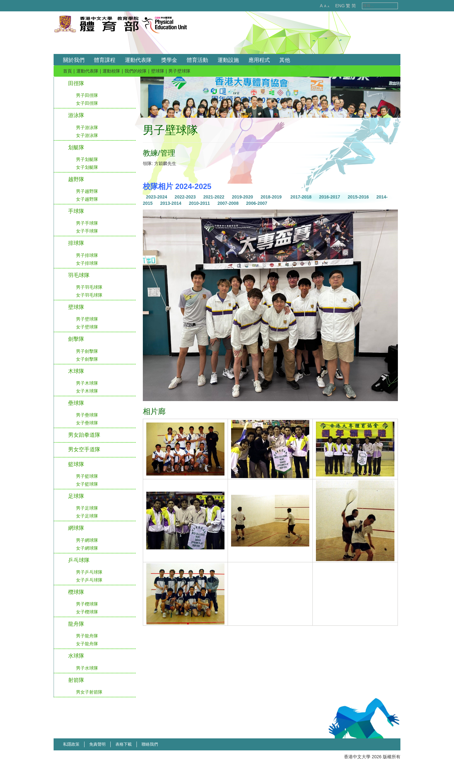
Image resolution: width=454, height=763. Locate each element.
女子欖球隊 (87, 611)
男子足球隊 (87, 508)
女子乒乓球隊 (89, 580)
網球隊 (76, 528)
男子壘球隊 (87, 414)
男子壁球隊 (87, 319)
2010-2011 (199, 203)
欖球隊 (76, 592)
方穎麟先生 (165, 163)
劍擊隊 (76, 339)
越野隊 (76, 179)
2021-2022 (213, 196)
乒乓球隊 (79, 560)
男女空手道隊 (84, 449)
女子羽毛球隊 (89, 295)
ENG (333, 5)
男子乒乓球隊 (89, 572)
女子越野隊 (87, 199)
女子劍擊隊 (87, 359)
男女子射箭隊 (89, 692)
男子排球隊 (87, 255)
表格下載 (123, 744)
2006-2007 (256, 203)
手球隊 (76, 211)
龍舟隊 (76, 624)
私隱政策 (71, 744)
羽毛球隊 (79, 275)
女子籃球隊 (87, 484)
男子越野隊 (87, 191)
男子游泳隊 (87, 127)
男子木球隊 (87, 383)
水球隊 (76, 656)
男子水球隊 (87, 668)
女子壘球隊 (87, 422)
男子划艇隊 (87, 159)
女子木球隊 (87, 390)
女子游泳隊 (87, 135)
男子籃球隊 (87, 476)
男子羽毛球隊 (89, 287)
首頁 (67, 71)
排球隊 (76, 243)
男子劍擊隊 (87, 351)
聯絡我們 (150, 744)
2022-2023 (185, 196)
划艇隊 (76, 148)
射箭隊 (76, 680)
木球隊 (76, 371)
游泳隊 (76, 115)
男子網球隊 (87, 540)
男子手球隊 (87, 223)
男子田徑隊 (87, 95)
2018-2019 (271, 196)
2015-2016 (358, 196)
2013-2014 (170, 203)
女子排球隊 (87, 263)
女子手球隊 (87, 231)
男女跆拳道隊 (84, 435)
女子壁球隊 (87, 326)
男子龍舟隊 (87, 635)
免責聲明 (97, 744)
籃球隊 (76, 464)
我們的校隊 (136, 71)
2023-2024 (156, 196)
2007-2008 (228, 203)
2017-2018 (300, 196)
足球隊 (76, 496)
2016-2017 (329, 196)
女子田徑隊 (87, 103)
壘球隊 (76, 403)
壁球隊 (157, 71)
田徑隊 (76, 83)
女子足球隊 (87, 515)
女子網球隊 (87, 548)
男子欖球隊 (87, 603)
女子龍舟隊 (87, 643)
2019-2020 (242, 196)
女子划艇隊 (87, 167)
